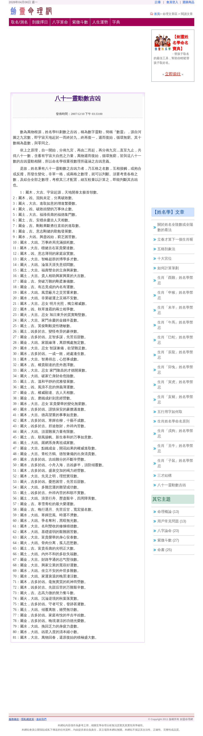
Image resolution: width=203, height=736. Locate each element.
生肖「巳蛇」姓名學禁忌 (175, 340)
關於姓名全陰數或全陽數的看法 (175, 227)
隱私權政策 (27, 719)
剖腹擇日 (40, 22)
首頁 (157, 13)
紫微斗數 (80, 22)
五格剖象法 (166, 249)
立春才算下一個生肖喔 (175, 239)
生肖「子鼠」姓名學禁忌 (175, 463)
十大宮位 (164, 259)
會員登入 (172, 2)
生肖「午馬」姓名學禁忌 (175, 325)
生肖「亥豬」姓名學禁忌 (175, 399)
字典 (116, 22)
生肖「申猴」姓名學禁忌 (175, 295)
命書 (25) (164, 550)
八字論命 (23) (168, 531)
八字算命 (60, 22)
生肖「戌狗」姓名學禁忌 (175, 433)
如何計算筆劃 (168, 268)
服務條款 (14, 719)
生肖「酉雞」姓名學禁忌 (175, 280)
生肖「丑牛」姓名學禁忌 (175, 448)
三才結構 (164, 475)
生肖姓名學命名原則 (173, 421)
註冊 (158, 2)
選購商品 (188, 2)
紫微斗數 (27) (168, 540)
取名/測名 (19, 22)
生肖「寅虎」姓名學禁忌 (175, 384)
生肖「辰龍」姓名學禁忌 (175, 354)
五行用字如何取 (169, 412)
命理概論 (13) (168, 512)
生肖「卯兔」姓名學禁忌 (175, 369)
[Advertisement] (78, 63)
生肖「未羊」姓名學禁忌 (175, 310)
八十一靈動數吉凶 (171, 485)
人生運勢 (100, 22)
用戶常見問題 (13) (171, 521)
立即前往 (173, 74)
